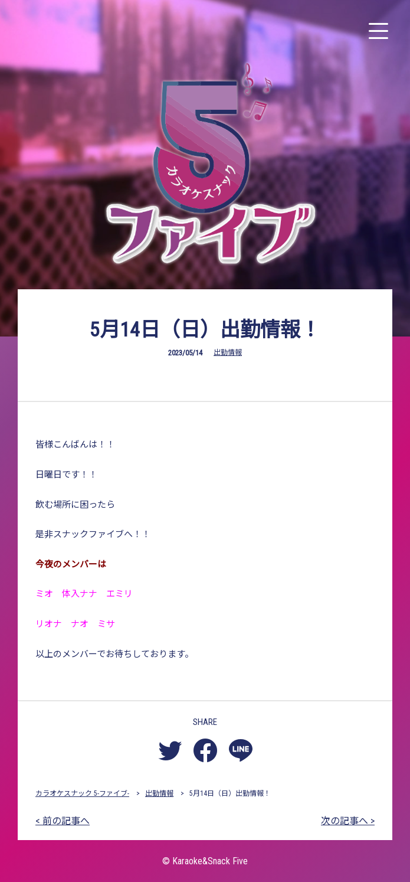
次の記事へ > (348, 821)
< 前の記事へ (62, 821)
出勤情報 (228, 352)
